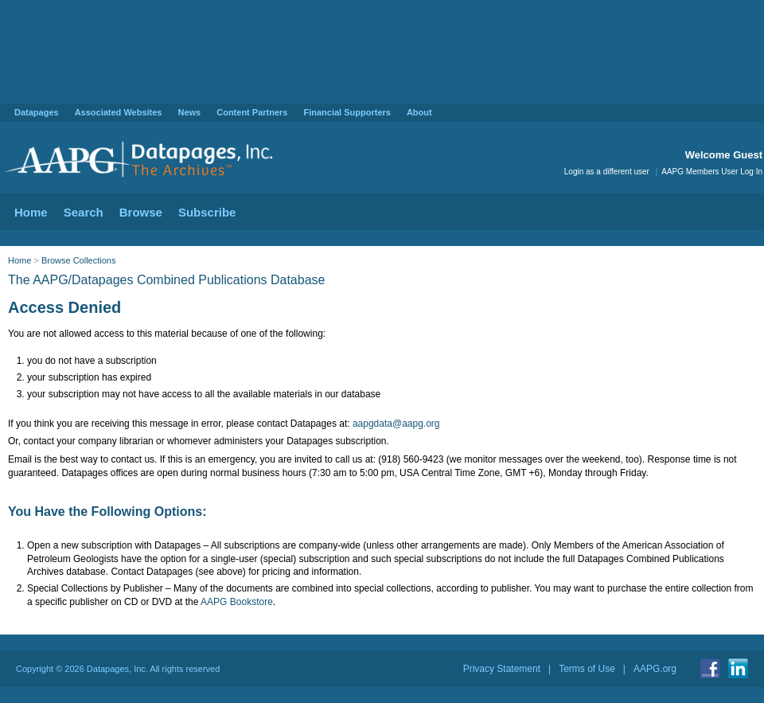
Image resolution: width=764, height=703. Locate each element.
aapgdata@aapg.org (396, 423)
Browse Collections (78, 260)
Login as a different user (606, 171)
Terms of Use (587, 668)
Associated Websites (118, 112)
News (189, 112)
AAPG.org (654, 668)
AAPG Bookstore (237, 601)
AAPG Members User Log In (711, 171)
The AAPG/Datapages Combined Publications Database (166, 280)
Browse (140, 212)
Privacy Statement (501, 668)
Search (83, 212)
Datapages (36, 112)
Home (31, 212)
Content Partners (251, 112)
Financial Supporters (346, 112)
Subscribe (207, 212)
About (419, 112)
